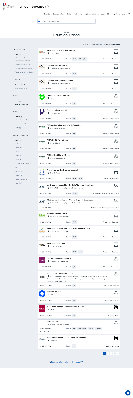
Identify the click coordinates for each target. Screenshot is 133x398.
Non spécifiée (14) (20, 124)
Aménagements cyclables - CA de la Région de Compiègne (70, 185)
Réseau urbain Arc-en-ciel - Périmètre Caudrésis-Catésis (68, 228)
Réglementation (90, 14)
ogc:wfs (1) (18, 183)
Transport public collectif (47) (24, 68)
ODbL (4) (18, 128)
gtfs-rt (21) (18, 148)
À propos (101, 14)
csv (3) (17, 167)
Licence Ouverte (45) (21, 120)
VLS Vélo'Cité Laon (54, 292)
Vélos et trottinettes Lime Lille (58, 95)
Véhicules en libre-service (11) (24, 72)
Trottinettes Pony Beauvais (57, 110)
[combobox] (66, 21)
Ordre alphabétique (98, 44)
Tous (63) (18, 101)
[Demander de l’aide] (128, 393)
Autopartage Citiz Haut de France (60, 273)
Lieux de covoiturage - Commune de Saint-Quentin (66, 337)
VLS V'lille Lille (52, 322)
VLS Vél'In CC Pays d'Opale (57, 140)
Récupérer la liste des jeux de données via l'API (67, 362)
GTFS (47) (18, 144)
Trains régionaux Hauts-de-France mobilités (63, 170)
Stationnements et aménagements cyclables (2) (24, 59)
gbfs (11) (18, 159)
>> (118, 353)
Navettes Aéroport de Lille (57, 213)
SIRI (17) (17, 151)
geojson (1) (18, 175)
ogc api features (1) (21, 179)
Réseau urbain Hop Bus (56, 243)
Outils (69, 14)
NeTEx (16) (18, 155)
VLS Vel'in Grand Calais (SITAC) (59, 258)
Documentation (58, 14)
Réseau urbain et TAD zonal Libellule (61, 50)
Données (47, 14)
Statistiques (78, 14)
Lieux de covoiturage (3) (22, 64)
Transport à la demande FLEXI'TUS (60, 80)
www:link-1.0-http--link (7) (23, 163)
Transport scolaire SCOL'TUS (57, 65)
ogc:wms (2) (19, 171)
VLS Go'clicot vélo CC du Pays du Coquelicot (64, 125)
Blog (108, 14)
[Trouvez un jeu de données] (66, 21)
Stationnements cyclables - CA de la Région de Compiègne (70, 200)
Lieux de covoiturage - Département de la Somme (66, 307)
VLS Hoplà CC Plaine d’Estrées (58, 155)
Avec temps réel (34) (21, 88)
